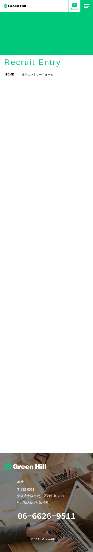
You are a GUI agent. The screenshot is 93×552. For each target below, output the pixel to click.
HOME (10, 74)
